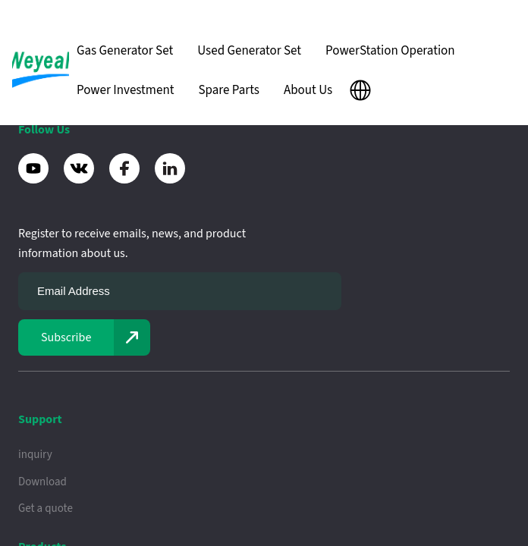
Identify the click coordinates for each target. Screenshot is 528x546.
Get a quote (45, 508)
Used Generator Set (249, 51)
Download (42, 482)
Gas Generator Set (125, 51)
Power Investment (125, 90)
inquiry (35, 455)
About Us (308, 90)
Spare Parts (228, 90)
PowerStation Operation (390, 51)
